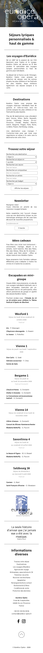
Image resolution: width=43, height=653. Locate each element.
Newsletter (21, 580)
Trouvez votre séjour (21, 562)
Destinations (21, 564)
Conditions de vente (21, 588)
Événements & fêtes (21, 586)
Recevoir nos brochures (21, 578)
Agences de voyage (21, 570)
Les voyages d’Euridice (21, 567)
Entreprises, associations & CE (21, 572)
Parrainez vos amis (21, 575)
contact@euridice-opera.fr (21, 614)
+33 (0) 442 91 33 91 (21, 611)
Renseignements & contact (21, 583)
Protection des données (21, 591)
